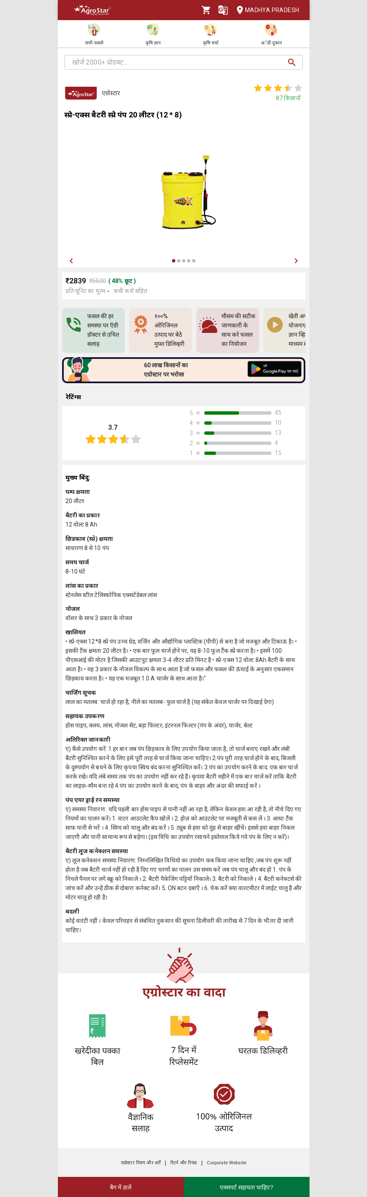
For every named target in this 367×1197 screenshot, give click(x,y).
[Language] (223, 10)
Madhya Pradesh (265, 10)
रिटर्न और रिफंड (183, 1163)
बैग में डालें (121, 1187)
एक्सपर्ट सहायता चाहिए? (246, 1187)
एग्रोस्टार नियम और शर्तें (141, 1163)
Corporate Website (226, 1163)
